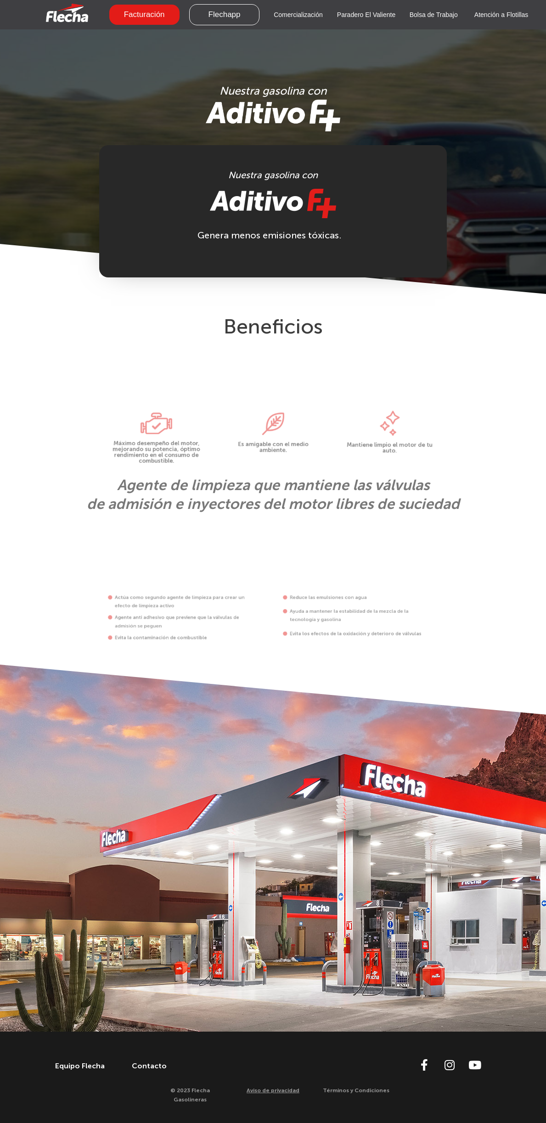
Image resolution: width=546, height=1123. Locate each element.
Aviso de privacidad (273, 1090)
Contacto (149, 1065)
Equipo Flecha (80, 1065)
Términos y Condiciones (356, 1090)
